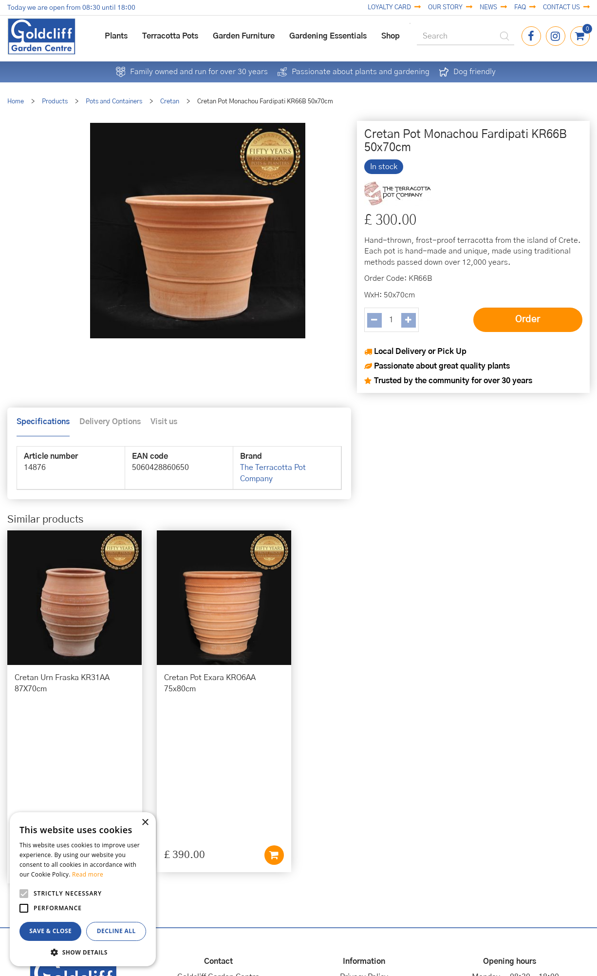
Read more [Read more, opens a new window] (87, 874)
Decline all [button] (116, 931)
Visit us (163, 422)
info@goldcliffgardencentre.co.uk (218, 878)
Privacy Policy (364, 822)
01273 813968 (218, 867)
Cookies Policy (364, 833)
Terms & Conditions (364, 844)
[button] (82, 951)
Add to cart (125, 712)
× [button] (145, 822)
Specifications (43, 422)
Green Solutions (291, 945)
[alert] (83, 889)
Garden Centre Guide (291, 956)
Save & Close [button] (50, 931)
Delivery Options (110, 422)
